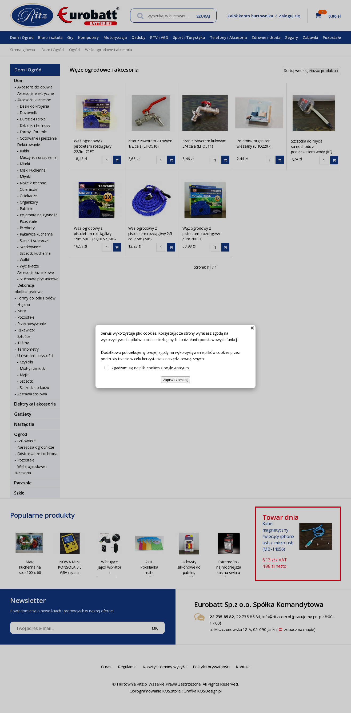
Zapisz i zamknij (175, 379)
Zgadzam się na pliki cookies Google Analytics (150, 367)
